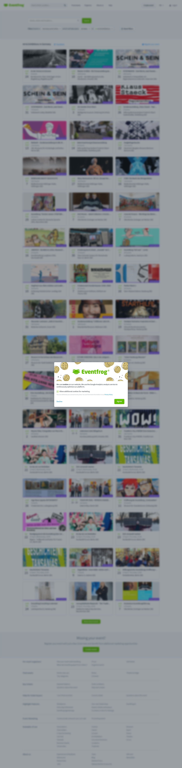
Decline (59, 401)
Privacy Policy (108, 395)
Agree (119, 401)
